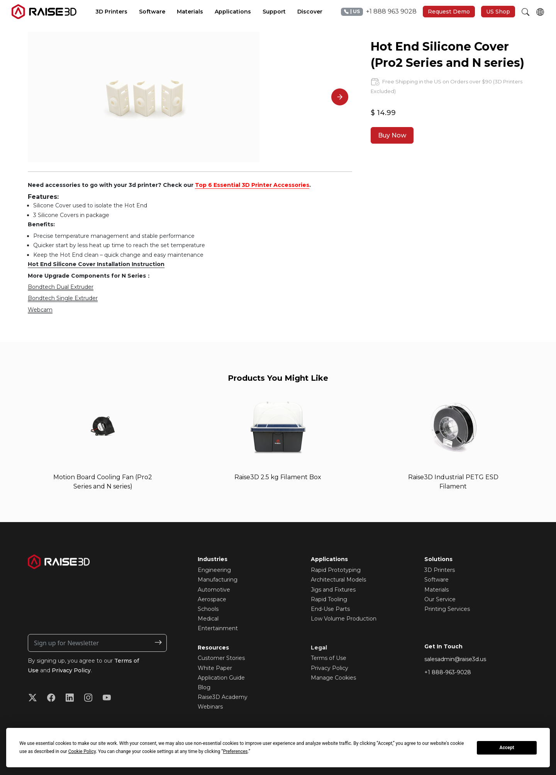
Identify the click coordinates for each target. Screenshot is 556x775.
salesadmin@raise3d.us (455, 659)
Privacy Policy (71, 670)
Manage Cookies (333, 677)
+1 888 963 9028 (379, 12)
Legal (319, 647)
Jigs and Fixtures (333, 589)
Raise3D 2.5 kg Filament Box (277, 477)
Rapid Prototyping (336, 569)
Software (436, 579)
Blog (204, 687)
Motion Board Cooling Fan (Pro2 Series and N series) (102, 481)
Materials (436, 589)
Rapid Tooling (329, 599)
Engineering (214, 569)
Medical (208, 618)
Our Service (440, 599)
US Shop (498, 11)
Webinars (210, 706)
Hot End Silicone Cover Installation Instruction (96, 264)
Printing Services (447, 608)
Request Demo (449, 11)
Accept (507, 747)
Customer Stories (221, 658)
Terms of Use (328, 658)
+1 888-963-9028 (447, 672)
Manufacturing (217, 579)
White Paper (215, 668)
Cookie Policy (82, 751)
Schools (208, 608)
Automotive (214, 589)
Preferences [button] (235, 751)
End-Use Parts (330, 608)
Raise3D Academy (222, 697)
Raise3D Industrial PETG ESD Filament (453, 481)
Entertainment (218, 628)
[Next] (339, 96)
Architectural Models (338, 579)
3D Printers (439, 569)
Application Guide (221, 677)
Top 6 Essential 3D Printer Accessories (252, 184)
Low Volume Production (343, 618)
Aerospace (212, 599)
